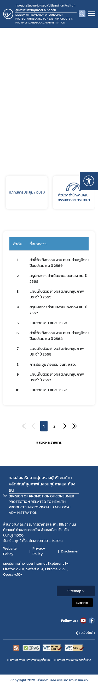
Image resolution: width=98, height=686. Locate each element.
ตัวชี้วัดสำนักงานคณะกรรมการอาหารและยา (74, 193)
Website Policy (10, 551)
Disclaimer (70, 551)
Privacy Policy (38, 551)
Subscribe (82, 603)
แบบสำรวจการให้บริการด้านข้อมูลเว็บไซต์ (28, 660)
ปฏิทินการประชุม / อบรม (27, 192)
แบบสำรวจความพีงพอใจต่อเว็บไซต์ (72, 660)
